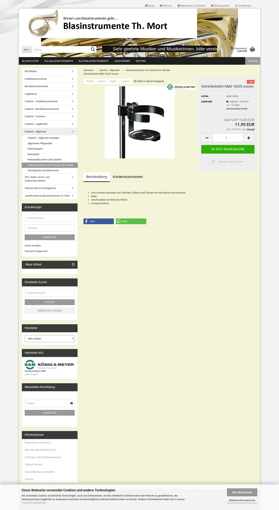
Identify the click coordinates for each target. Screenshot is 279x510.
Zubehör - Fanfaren (35, 116)
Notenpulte (33, 154)
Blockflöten (30, 61)
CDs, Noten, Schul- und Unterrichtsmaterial (37, 179)
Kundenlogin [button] (243, 5)
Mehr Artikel (31, 374)
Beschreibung (96, 177)
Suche (149, 5)
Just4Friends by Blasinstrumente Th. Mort (47, 195)
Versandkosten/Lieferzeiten (40, 471)
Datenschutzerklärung (33, 502)
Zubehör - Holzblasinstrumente (41, 101)
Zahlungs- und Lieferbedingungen (43, 457)
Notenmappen (35, 148)
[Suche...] (27, 49)
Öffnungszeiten (220, 5)
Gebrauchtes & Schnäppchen (40, 188)
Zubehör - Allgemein (35, 131)
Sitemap (29, 479)
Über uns (166, 5)
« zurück (101, 81)
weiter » (113, 81)
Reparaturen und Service (191, 5)
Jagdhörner (122, 61)
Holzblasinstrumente (58, 61)
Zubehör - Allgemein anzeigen (43, 137)
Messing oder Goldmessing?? (40, 449)
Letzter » (126, 81)
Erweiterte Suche (50, 310)
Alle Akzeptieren (242, 492)
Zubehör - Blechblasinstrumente (42, 109)
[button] (207, 138)
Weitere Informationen (242, 500)
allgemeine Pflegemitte (40, 143)
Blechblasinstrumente (94, 61)
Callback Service (34, 464)
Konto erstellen (33, 245)
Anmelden (50, 237)
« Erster (89, 81)
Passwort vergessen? (36, 251)
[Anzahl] (228, 138)
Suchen (252, 61)
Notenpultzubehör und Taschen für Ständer (51, 165)
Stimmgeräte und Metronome (43, 170)
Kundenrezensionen (128, 177)
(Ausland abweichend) (236, 109)
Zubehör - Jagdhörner (36, 124)
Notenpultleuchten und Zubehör (44, 159)
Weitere (141, 61)
